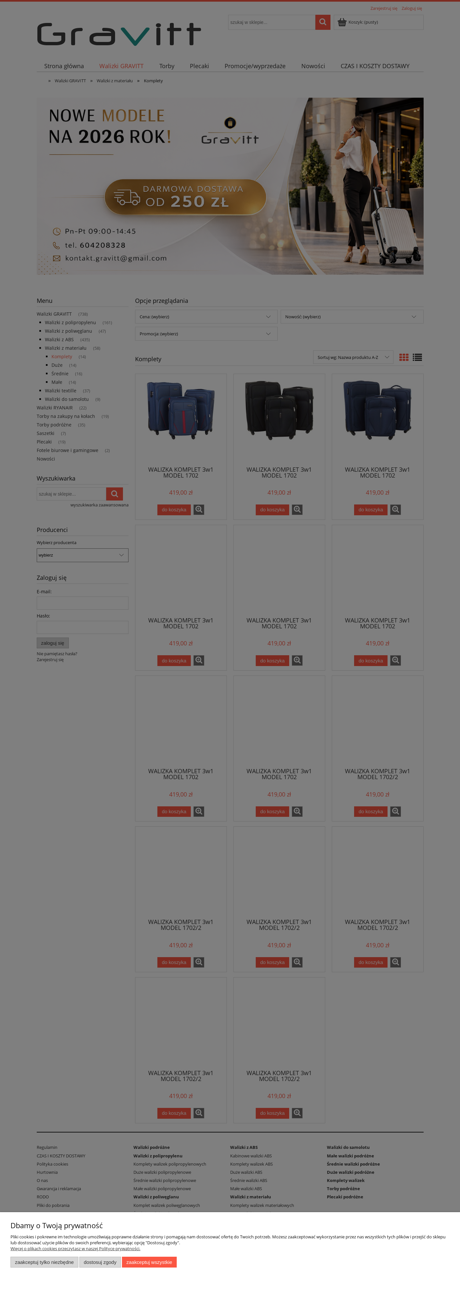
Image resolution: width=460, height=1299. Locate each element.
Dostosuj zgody (100, 1262)
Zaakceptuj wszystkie (149, 1262)
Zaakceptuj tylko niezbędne (44, 1262)
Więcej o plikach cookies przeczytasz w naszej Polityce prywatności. (75, 1248)
